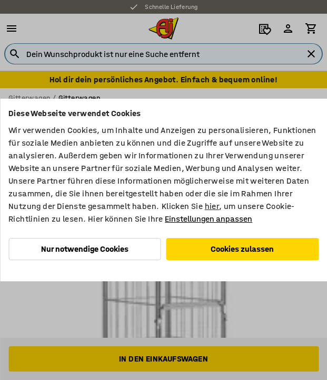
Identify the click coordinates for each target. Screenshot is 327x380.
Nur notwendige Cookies (84, 249)
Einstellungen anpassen (208, 219)
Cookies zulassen (242, 249)
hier (212, 206)
